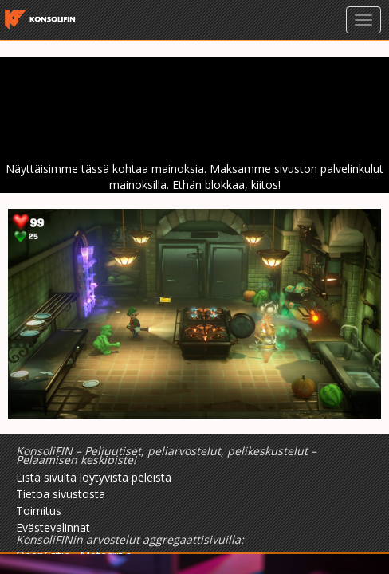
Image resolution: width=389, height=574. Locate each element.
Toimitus (38, 510)
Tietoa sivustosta (60, 493)
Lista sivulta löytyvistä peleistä (93, 477)
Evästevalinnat (53, 527)
